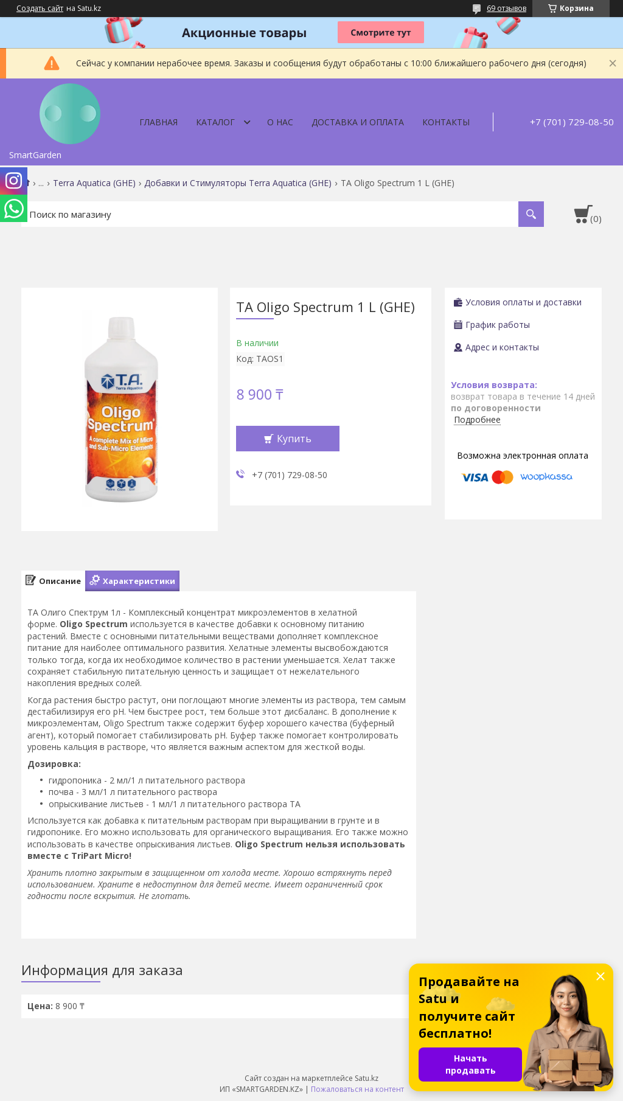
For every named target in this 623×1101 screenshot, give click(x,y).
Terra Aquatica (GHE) (94, 183)
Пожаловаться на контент (357, 1089)
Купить (294, 438)
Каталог (215, 122)
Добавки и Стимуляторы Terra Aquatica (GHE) (238, 183)
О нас (280, 122)
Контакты (446, 122)
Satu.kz (366, 1078)
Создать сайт (39, 8)
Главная (158, 122)
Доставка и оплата (358, 122)
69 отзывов (506, 8)
